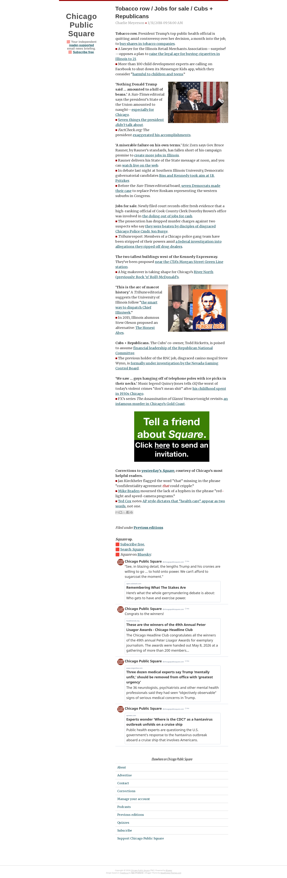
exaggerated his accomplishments (162, 135)
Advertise (124, 775)
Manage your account (133, 799)
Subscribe (124, 830)
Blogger (169, 871)
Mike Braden (129, 491)
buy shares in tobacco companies (147, 44)
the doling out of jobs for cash (167, 216)
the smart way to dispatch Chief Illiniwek (136, 307)
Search (131, 549)
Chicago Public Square (81, 25)
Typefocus (124, 873)
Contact (123, 783)
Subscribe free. (132, 544)
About (121, 767)
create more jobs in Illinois (156, 155)
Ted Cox (124, 501)
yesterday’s (157, 470)
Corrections (126, 791)
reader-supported (81, 45)
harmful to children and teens (158, 74)
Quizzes (123, 822)
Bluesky (144, 554)
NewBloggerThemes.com (170, 873)
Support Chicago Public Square (140, 838)
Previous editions (148, 528)
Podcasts (124, 807)
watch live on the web (140, 165)
